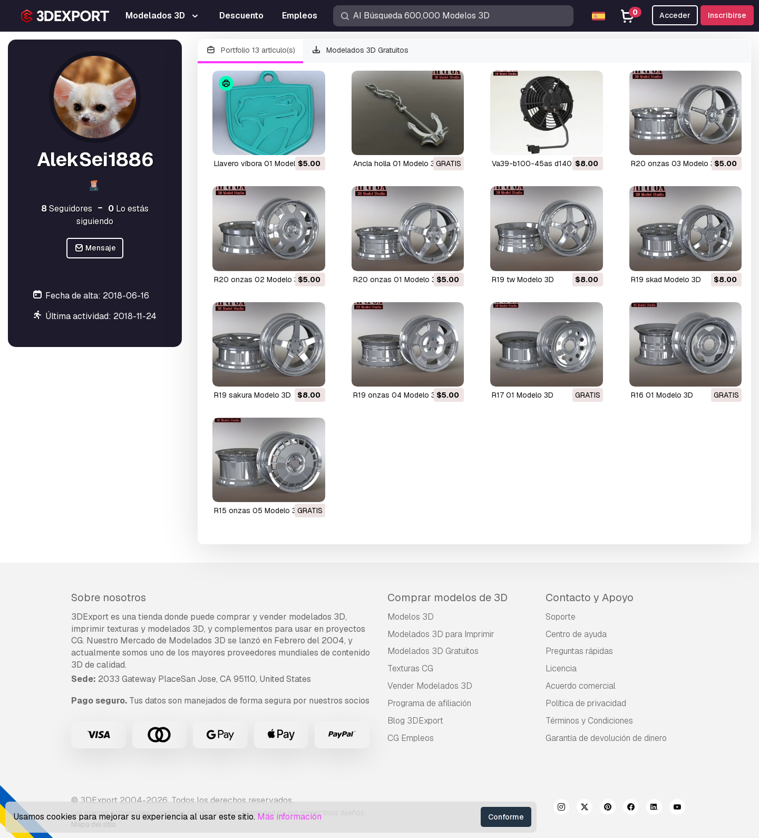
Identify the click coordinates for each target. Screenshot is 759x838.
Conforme (506, 817)
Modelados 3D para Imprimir (440, 634)
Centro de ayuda (576, 634)
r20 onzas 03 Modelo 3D (675, 163)
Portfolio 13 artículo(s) (250, 50)
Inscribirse (727, 15)
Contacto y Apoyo (590, 597)
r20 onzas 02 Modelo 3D (259, 279)
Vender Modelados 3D (429, 685)
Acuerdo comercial (581, 685)
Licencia (561, 668)
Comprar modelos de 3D (447, 597)
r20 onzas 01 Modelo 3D (397, 279)
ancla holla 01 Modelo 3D (396, 163)
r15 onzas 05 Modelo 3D (257, 510)
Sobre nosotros (108, 597)
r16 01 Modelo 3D (662, 395)
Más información (289, 816)
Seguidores (66, 208)
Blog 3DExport (415, 720)
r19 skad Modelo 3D (666, 279)
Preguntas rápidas (579, 651)
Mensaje (95, 248)
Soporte (561, 616)
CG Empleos (410, 738)
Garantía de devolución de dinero (606, 738)
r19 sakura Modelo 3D (252, 395)
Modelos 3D (410, 616)
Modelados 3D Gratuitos (360, 50)
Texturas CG (410, 668)
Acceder (674, 15)
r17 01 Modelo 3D (522, 395)
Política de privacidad (586, 703)
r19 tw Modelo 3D (523, 279)
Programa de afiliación (429, 703)
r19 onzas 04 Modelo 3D (397, 395)
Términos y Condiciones (589, 720)
